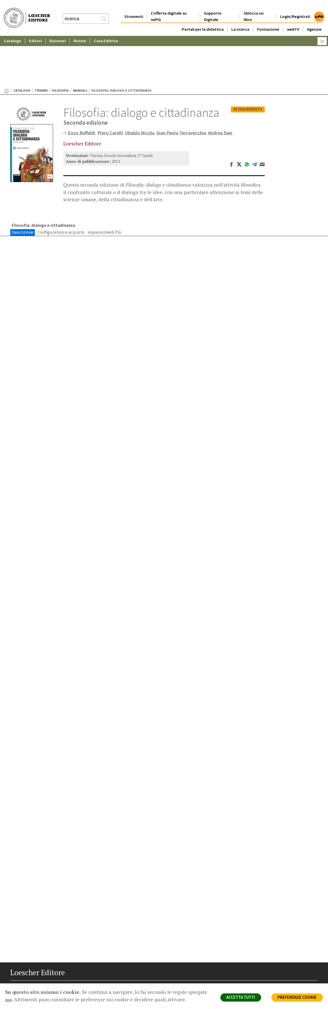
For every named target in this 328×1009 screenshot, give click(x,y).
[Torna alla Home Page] (6, 41)
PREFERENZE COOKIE (296, 998)
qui (28, 999)
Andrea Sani (224, 83)
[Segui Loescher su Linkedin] (34, 983)
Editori (35, 30)
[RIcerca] (104, 13)
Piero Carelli (111, 83)
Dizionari (57, 30)
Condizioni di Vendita (271, 953)
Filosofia (60, 40)
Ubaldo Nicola (141, 83)
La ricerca (240, 19)
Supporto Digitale (213, 6)
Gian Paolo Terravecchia (183, 83)
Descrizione (22, 182)
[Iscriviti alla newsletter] (54, 983)
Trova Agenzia (186, 941)
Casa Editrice (106, 30)
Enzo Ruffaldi (82, 83)
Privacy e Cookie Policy (272, 935)
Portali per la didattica (203, 19)
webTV (293, 19)
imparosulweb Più (104, 182)
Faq (177, 953)
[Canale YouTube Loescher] (44, 983)
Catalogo (12, 30)
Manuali (80, 40)
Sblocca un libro (254, 6)
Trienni (41, 40)
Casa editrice (185, 935)
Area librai (182, 947)
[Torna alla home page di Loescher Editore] (27, 12)
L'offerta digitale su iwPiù (169, 6)
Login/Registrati (295, 6)
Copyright (262, 947)
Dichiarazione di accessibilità (277, 965)
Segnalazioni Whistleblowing (277, 941)
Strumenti (133, 6)
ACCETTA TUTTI (238, 998)
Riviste (80, 30)
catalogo (21, 40)
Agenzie (314, 19)
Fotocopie (262, 959)
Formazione (268, 19)
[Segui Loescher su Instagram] (24, 983)
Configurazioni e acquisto (61, 182)
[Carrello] (322, 31)
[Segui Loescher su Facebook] (14, 983)
